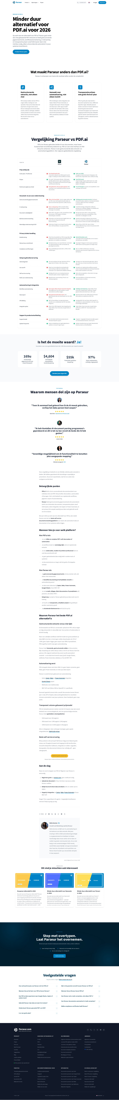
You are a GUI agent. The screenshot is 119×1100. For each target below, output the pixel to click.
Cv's (38, 1050)
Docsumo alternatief (89, 1084)
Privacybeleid (88, 1044)
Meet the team (17, 1047)
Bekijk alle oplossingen (42, 1084)
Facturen (39, 1044)
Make (51, 678)
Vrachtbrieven (40, 1055)
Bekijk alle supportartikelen (67, 1057)
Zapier (47, 678)
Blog (15, 1055)
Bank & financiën (41, 1082)
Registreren (102, 2)
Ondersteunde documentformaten (69, 1047)
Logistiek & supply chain (42, 1076)
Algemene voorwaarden (90, 1039)
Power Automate (60, 678)
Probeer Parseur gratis (21, 52)
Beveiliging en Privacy (66, 1055)
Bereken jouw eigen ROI (59, 373)
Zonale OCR (16, 1076)
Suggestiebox (17, 1052)
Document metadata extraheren (68, 1050)
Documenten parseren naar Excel (68, 1071)
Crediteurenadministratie (43, 1071)
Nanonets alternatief (89, 1082)
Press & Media (17, 1060)
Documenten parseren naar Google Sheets (70, 1074)
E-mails (39, 1039)
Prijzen (41, 2)
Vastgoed (39, 1074)
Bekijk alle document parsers (44, 1057)
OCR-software (17, 1074)
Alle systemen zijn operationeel (22, 1063)
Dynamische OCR (18, 1079)
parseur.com (57, 778)
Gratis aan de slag (59, 956)
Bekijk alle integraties (66, 1087)
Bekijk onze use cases (42, 1087)
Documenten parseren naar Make (68, 1082)
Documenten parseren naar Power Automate (71, 1079)
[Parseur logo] (17, 2)
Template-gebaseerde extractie (21, 1071)
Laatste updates (17, 1057)
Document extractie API (66, 1052)
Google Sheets (46, 681)
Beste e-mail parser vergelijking (92, 1071)
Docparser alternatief (89, 1079)
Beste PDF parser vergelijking (91, 1074)
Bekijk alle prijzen (54, 731)
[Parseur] (23, 1030)
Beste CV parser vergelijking (91, 1076)
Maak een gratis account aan (59, 756)
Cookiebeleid (87, 1047)
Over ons (16, 1044)
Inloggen (95, 2)
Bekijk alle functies (18, 1082)
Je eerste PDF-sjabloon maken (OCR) (69, 1042)
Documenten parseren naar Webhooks (69, 1084)
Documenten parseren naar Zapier (69, 1076)
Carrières (16, 1050)
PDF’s (38, 1042)
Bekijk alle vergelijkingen (90, 1087)
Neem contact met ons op (65, 980)
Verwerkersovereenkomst (90, 1042)
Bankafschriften (40, 1047)
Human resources (41, 1079)
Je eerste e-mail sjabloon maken (68, 1044)
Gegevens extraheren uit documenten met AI (71, 1039)
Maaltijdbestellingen (42, 1052)
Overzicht (16, 1039)
